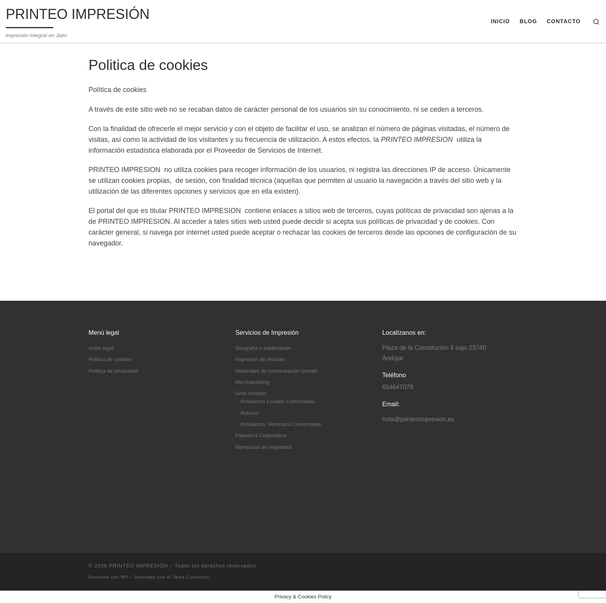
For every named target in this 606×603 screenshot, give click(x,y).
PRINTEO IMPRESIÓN (138, 566)
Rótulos (250, 413)
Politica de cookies (110, 359)
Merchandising (252, 382)
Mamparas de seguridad (263, 447)
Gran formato (250, 393)
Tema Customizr (191, 577)
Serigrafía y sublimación (263, 348)
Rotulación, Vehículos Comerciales (281, 424)
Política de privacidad (113, 371)
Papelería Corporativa (260, 435)
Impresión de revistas (260, 359)
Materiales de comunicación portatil (276, 371)
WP (124, 577)
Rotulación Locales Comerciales (278, 401)
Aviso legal (101, 348)
